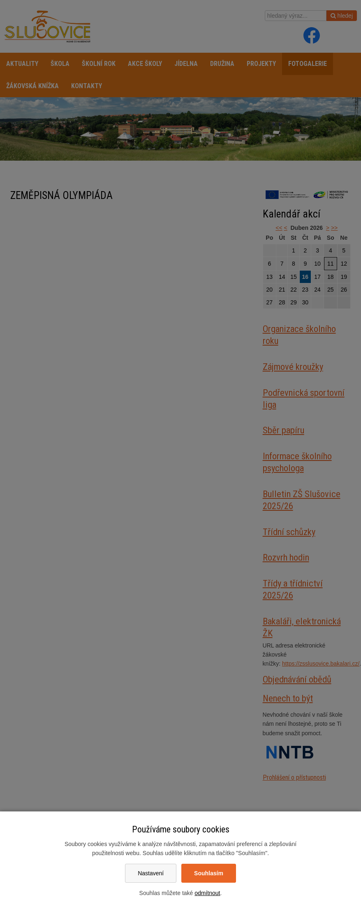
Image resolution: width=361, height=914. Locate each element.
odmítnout (207, 893)
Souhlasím (208, 873)
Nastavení (151, 873)
